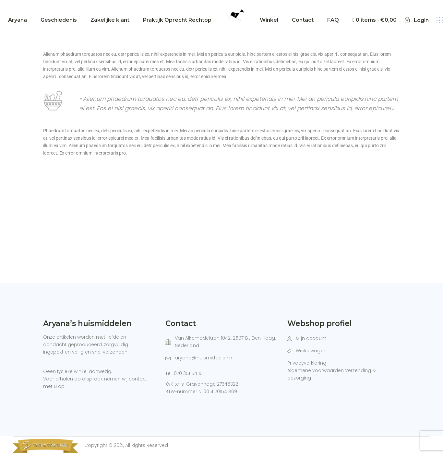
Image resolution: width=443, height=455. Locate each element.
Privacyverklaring (306, 363)
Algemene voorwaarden (315, 370)
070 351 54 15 (188, 373)
